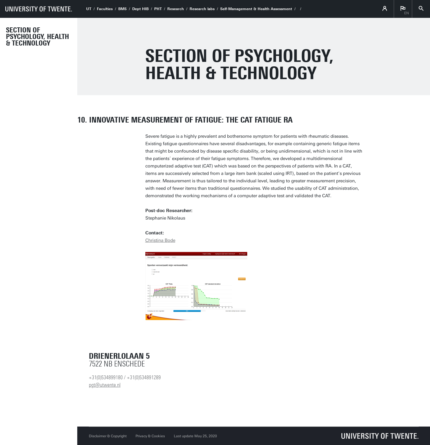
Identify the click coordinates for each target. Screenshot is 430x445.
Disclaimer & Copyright (108, 436)
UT (88, 9)
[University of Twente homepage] (38, 9)
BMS (122, 9)
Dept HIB (140, 9)
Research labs (202, 9)
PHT (158, 9)
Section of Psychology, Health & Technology (37, 36)
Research (175, 9)
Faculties (105, 9)
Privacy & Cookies (150, 436)
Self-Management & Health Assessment (256, 9)
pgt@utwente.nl (105, 385)
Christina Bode (160, 240)
